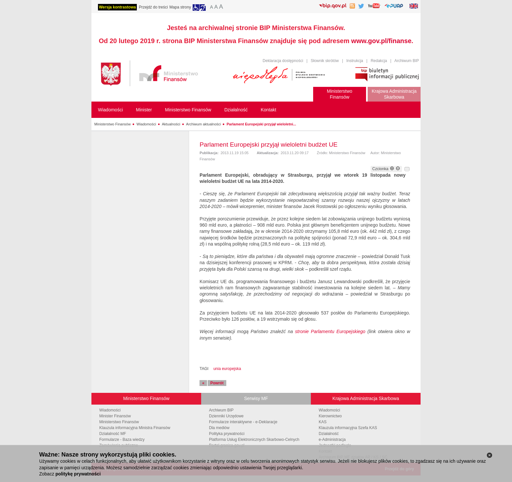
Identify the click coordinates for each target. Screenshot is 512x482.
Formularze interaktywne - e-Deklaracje (243, 422)
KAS (323, 422)
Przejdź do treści (153, 7)
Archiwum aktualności (203, 124)
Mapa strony (180, 7)
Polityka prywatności (227, 433)
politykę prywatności (78, 473)
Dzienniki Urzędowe (226, 416)
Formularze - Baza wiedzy (122, 439)
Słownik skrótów (325, 60)
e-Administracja (332, 439)
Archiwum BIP (406, 60)
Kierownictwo (330, 416)
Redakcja (379, 60)
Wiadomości (146, 124)
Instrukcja (354, 60)
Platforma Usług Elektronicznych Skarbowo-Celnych (254, 439)
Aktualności (171, 124)
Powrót (217, 383)
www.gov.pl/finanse (381, 40)
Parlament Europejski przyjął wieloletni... (261, 124)
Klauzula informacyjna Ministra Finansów (134, 428)
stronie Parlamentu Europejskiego (330, 331)
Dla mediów (219, 428)
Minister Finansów (115, 416)
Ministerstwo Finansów (112, 124)
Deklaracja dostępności (283, 60)
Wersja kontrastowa (117, 7)
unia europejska (227, 368)
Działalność (329, 433)
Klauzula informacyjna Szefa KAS (348, 428)
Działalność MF (112, 433)
